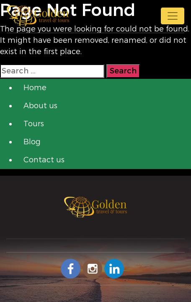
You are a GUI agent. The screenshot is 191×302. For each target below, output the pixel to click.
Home (34, 87)
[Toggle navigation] (172, 16)
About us (40, 105)
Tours (33, 123)
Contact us (44, 159)
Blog (32, 141)
